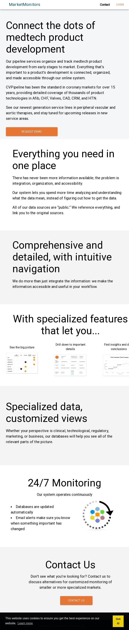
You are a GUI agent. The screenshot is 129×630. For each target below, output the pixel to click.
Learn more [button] (25, 623)
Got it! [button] (118, 621)
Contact (105, 4)
